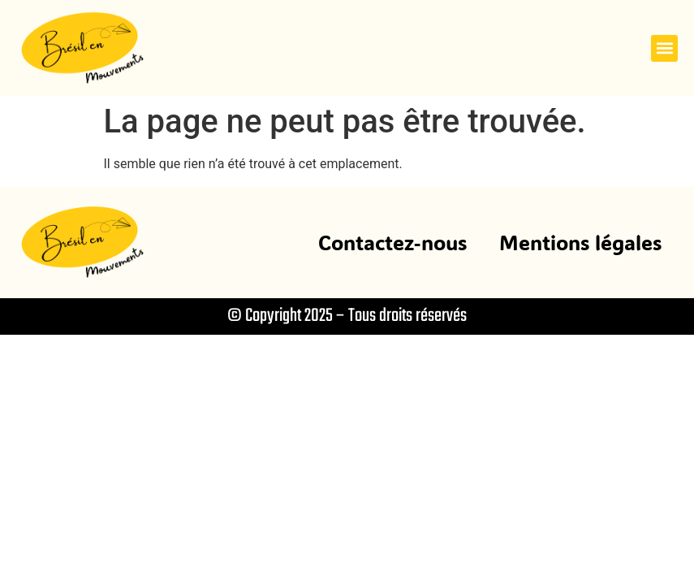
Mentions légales (580, 242)
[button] (664, 48)
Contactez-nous (392, 242)
